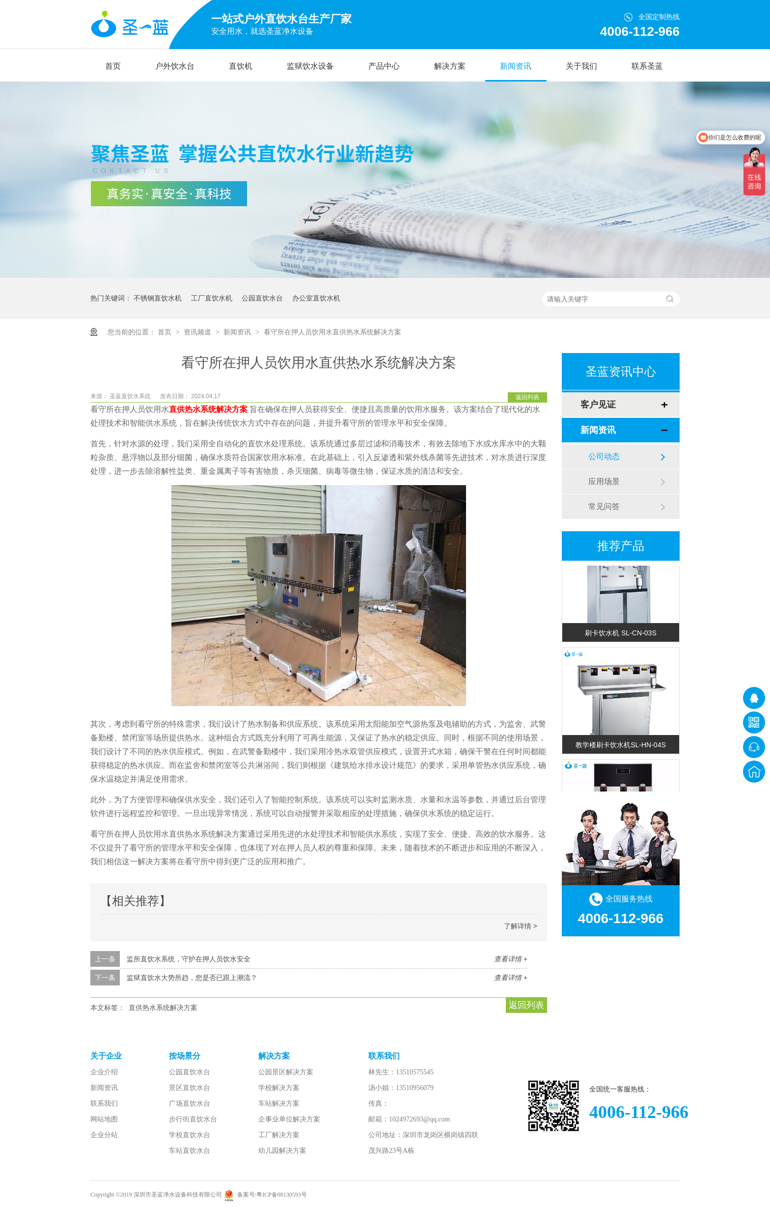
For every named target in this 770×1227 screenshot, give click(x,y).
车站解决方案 (279, 1103)
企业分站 (104, 1135)
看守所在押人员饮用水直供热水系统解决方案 (332, 332)
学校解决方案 (279, 1087)
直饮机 (240, 66)
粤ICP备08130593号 (281, 1194)
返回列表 (527, 397)
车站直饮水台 (189, 1150)
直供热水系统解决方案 (163, 1007)
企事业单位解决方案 (289, 1119)
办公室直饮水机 (316, 298)
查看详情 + (510, 959)
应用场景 (604, 481)
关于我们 (581, 66)
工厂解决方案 (279, 1135)
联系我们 (104, 1103)
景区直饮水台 (189, 1087)
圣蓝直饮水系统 (131, 396)
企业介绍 (104, 1072)
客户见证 (598, 404)
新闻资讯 (515, 66)
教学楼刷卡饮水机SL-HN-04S (621, 746)
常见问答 (604, 506)
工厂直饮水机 (211, 298)
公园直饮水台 (262, 298)
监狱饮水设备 (310, 66)
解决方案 (450, 66)
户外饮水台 (174, 66)
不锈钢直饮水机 (158, 298)
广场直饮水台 (189, 1103)
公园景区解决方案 (285, 1072)
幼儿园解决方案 (282, 1150)
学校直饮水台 (189, 1135)
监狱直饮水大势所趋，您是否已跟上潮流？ (192, 978)
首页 (113, 66)
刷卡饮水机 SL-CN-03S (620, 634)
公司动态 (604, 456)
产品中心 (384, 66)
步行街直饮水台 (193, 1119)
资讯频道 (198, 332)
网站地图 (104, 1119)
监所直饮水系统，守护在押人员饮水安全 (188, 959)
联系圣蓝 (647, 66)
